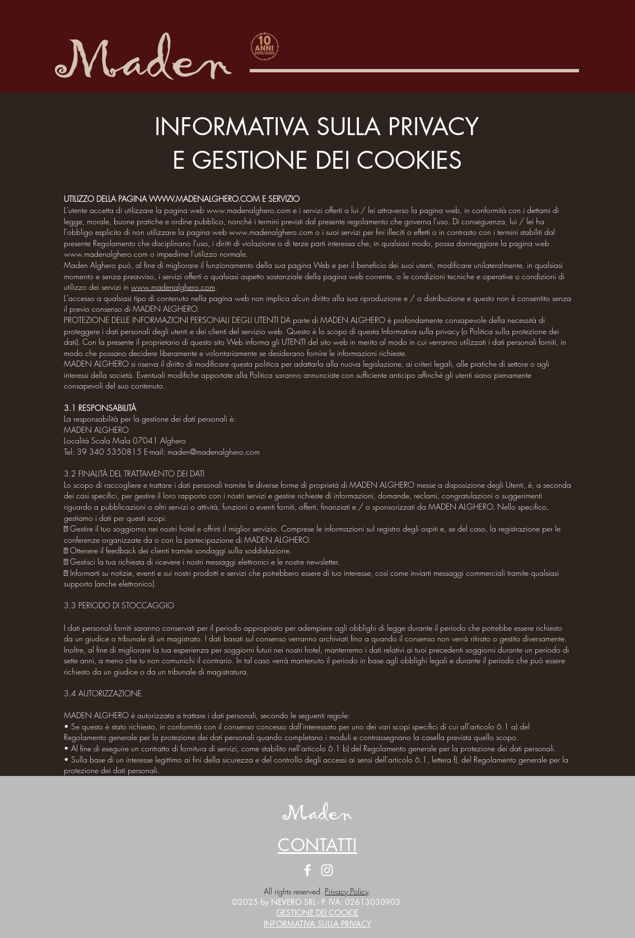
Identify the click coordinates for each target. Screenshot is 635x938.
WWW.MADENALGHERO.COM (204, 198)
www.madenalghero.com (173, 286)
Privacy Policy (346, 891)
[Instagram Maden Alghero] (327, 870)
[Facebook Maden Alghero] (307, 870)
